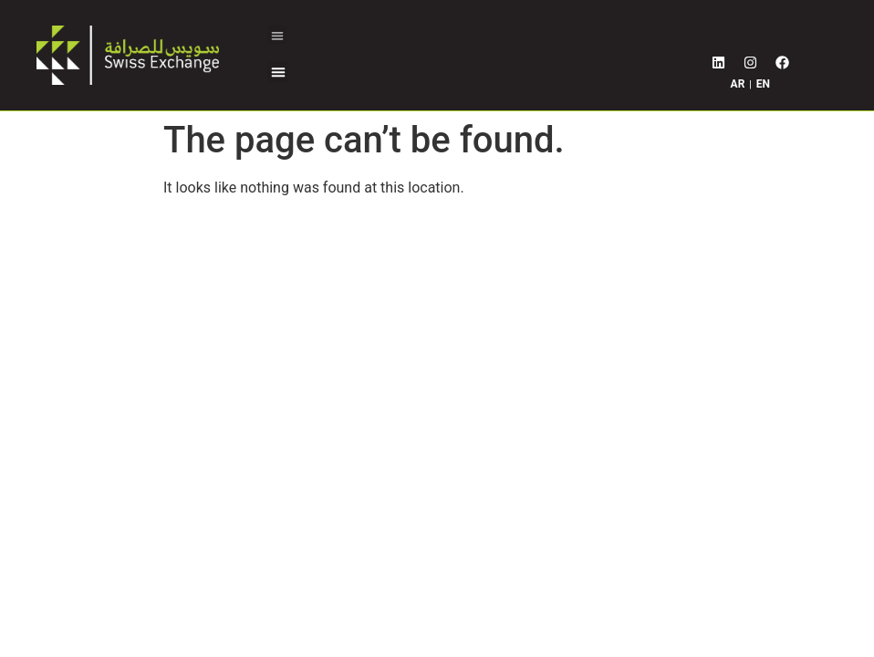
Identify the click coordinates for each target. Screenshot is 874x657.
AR (738, 84)
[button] (276, 35)
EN (763, 84)
